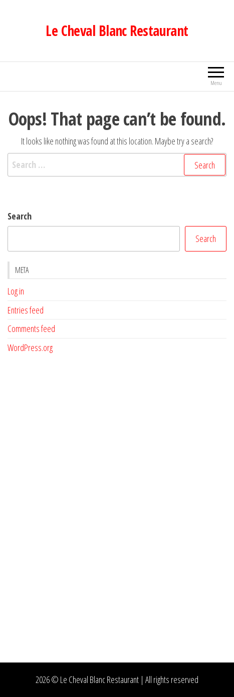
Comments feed (31, 328)
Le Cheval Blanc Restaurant (117, 30)
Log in (16, 291)
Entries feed (26, 310)
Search (20, 216)
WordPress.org (30, 348)
